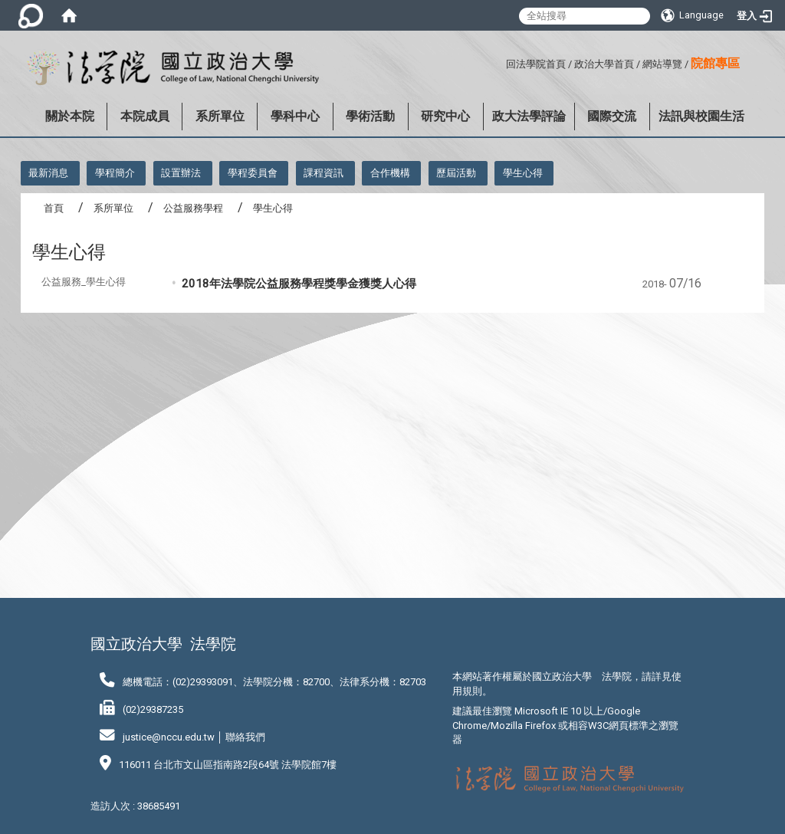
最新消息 (48, 173)
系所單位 (220, 116)
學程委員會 (253, 173)
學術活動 (370, 116)
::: (500, 61)
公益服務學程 (193, 208)
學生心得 (523, 173)
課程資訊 (323, 173)
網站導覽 (662, 64)
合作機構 (390, 173)
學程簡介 (115, 173)
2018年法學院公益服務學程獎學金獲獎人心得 (299, 284)
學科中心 (295, 116)
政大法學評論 (529, 116)
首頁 (54, 208)
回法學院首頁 (536, 64)
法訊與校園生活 (701, 116)
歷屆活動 (456, 173)
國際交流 (611, 116)
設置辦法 (181, 173)
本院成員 (144, 116)
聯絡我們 (245, 737)
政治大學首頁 (604, 64)
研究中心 (445, 116)
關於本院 (69, 116)
